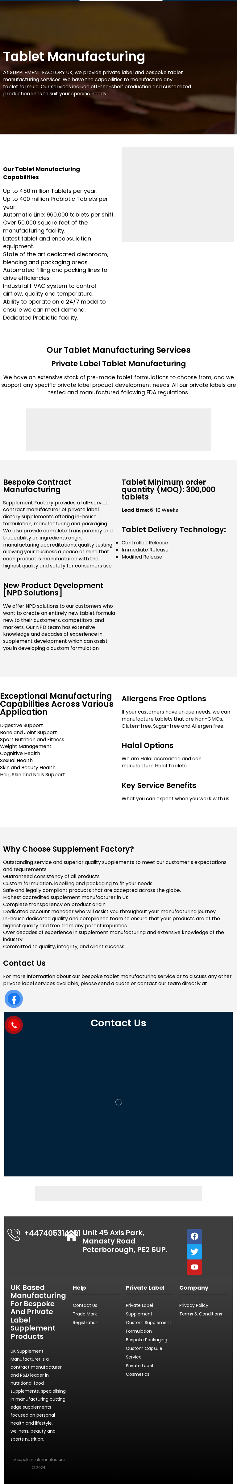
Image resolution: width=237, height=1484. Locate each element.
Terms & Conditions (200, 1314)
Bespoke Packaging (146, 1340)
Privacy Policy (193, 1305)
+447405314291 (52, 1233)
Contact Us (85, 1305)
